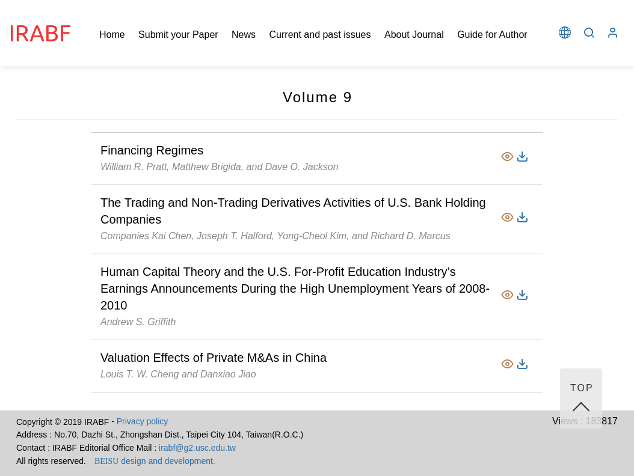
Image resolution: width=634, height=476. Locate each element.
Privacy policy (142, 421)
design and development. (154, 461)
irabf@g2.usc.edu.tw (197, 448)
